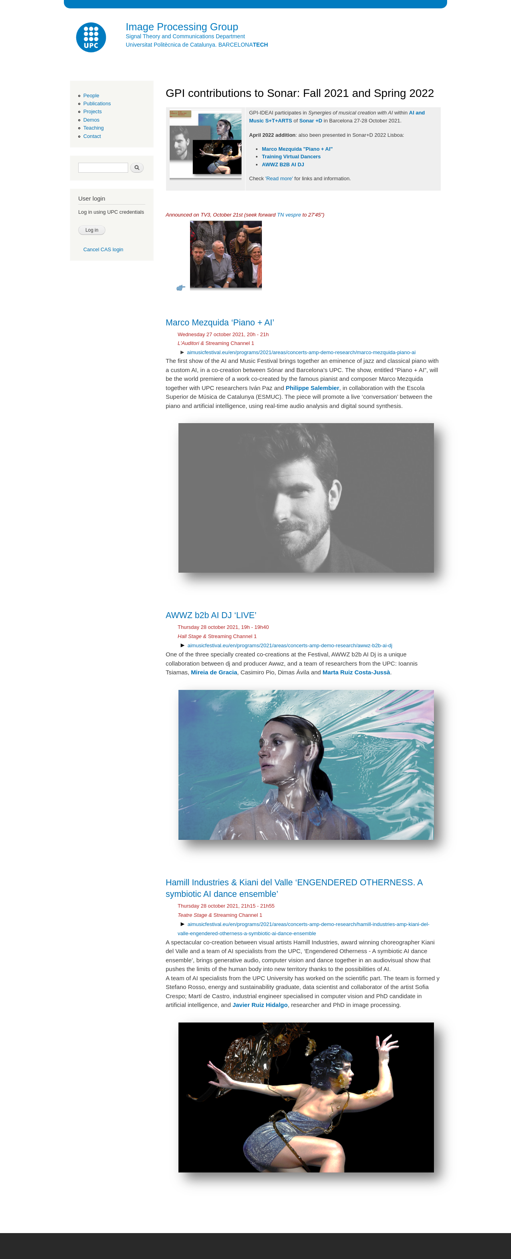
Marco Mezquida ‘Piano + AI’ (220, 322)
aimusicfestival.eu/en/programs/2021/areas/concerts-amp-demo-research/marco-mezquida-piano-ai (301, 352)
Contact (92, 136)
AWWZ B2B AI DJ (283, 164)
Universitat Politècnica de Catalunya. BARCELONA (197, 44)
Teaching (93, 128)
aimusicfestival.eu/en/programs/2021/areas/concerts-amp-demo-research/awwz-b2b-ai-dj (290, 645)
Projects (92, 111)
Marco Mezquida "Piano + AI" (297, 149)
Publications (97, 103)
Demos (91, 120)
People (91, 96)
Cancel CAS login (103, 249)
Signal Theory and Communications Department (185, 36)
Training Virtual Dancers (291, 157)
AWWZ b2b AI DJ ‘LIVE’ (211, 615)
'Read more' (279, 178)
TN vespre (289, 215)
